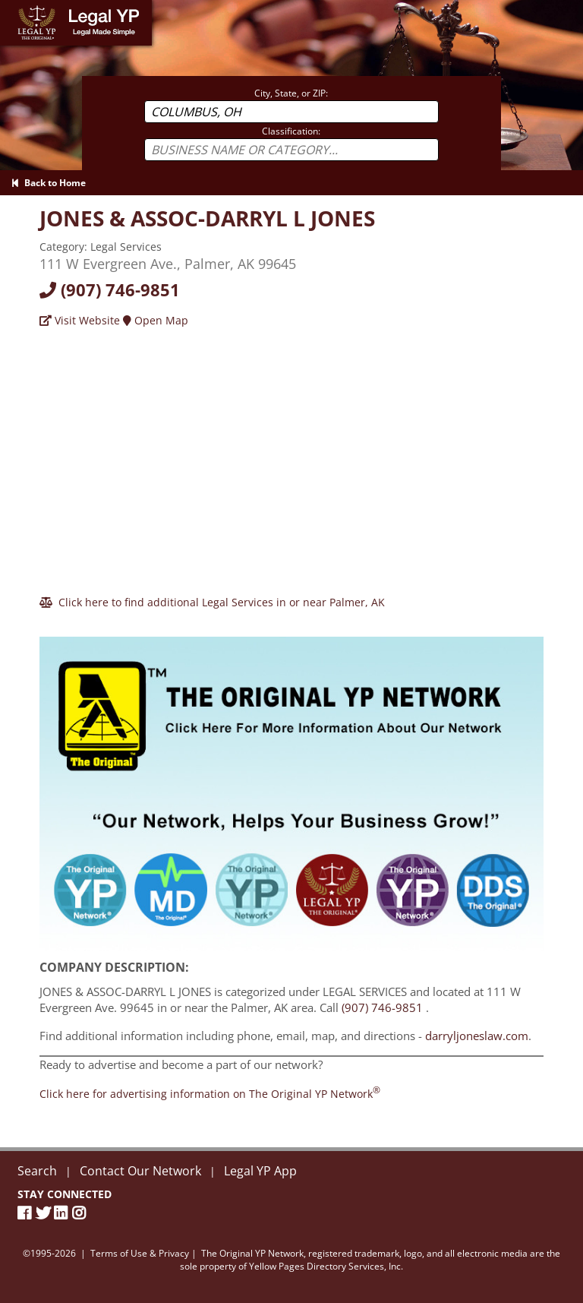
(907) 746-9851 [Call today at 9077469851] (109, 289)
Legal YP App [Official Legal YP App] (260, 1170)
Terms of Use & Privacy (139, 1253)
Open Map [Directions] (155, 320)
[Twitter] (45, 1213)
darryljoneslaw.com (476, 1035)
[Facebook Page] (26, 1213)
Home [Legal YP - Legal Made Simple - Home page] (15, 7)
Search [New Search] (37, 1170)
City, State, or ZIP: (291, 93)
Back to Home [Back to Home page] (48, 182)
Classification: (291, 131)
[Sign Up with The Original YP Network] (291, 787)
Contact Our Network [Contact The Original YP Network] (140, 1170)
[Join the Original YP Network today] (209, 1093)
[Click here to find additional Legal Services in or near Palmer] (212, 602)
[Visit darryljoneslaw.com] (207, 218)
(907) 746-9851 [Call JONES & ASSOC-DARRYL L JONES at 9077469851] (382, 1007)
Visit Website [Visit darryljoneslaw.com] (79, 320)
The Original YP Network (252, 1253)
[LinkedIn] (63, 1213)
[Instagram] (81, 1213)
